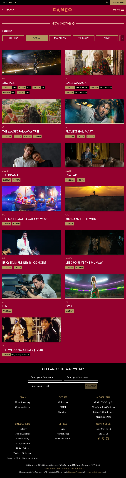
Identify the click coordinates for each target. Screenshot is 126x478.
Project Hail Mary (79, 131)
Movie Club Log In (103, 402)
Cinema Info (22, 424)
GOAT (69, 306)
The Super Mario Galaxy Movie (25, 219)
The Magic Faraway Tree (21, 131)
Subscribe (91, 386)
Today (36, 38)
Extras (63, 424)
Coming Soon (22, 407)
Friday (107, 38)
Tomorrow (60, 38)
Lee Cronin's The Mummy (84, 263)
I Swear (71, 175)
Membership (103, 397)
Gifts (62, 429)
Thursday (84, 38)
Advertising (63, 433)
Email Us (103, 433)
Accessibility (22, 438)
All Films (13, 38)
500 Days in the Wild (80, 219)
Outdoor (63, 412)
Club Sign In (118, 2)
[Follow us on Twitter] (103, 439)
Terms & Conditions (103, 412)
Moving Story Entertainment (22, 458)
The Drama (10, 175)
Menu (118, 9)
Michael (8, 83)
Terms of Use (49, 469)
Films (23, 397)
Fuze (5, 306)
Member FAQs (103, 417)
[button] (122, 38)
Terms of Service (93, 472)
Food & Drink (22, 433)
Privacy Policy (63, 469)
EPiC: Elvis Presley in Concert (24, 263)
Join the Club (9, 2)
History (23, 429)
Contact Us (103, 424)
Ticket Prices (22, 448)
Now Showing (22, 402)
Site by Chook (77, 469)
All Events (63, 402)
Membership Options (103, 407)
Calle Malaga (75, 83)
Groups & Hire (22, 443)
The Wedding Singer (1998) (22, 350)
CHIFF (62, 407)
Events (63, 397)
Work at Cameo (63, 438)
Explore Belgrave (22, 453)
